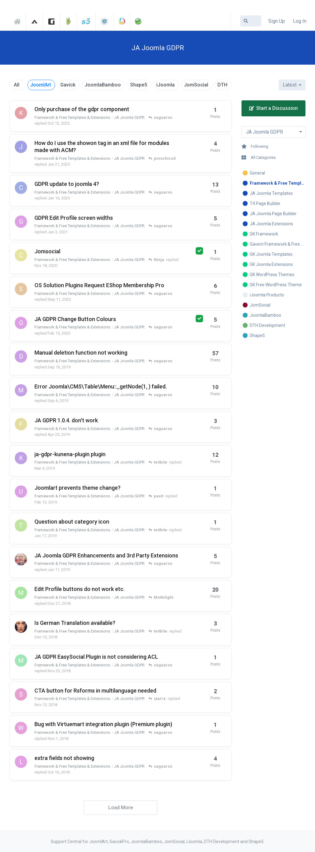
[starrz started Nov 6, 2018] (21, 694)
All (16, 85)
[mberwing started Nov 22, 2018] (21, 660)
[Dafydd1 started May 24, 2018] (21, 356)
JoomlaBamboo (103, 85)
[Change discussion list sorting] (292, 84)
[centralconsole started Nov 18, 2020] (21, 255)
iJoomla (165, 85)
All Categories (258, 157)
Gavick (67, 85)
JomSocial (196, 85)
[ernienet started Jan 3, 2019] (21, 559)
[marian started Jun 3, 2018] (21, 390)
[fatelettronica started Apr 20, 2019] (21, 424)
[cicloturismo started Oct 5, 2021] (21, 188)
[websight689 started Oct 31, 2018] (21, 728)
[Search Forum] (250, 20)
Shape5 (138, 85)
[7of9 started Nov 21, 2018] (21, 627)
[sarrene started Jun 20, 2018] (21, 289)
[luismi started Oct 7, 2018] (21, 762)
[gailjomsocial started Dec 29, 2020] (21, 221)
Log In (299, 21)
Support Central (19, 20)
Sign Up (276, 21)
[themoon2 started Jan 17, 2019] (21, 525)
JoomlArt (40, 85)
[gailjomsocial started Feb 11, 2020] (21, 323)
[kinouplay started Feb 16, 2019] (21, 458)
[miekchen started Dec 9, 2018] (21, 593)
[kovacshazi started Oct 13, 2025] (21, 113)
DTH (222, 85)
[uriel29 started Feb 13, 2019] (21, 491)
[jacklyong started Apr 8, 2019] (21, 147)
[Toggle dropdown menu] (273, 132)
